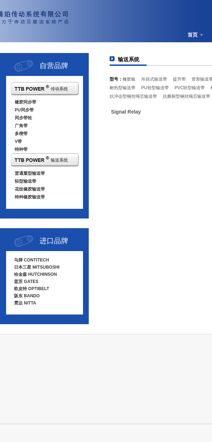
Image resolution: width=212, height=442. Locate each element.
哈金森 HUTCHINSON (35, 274)
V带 (18, 141)
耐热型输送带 (122, 87)
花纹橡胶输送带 (30, 189)
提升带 (179, 79)
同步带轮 (23, 117)
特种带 (21, 149)
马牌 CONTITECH (31, 260)
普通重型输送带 (30, 173)
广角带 (21, 125)
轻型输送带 (25, 181)
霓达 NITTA (25, 303)
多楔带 (21, 133)
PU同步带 (24, 109)
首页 (193, 34)
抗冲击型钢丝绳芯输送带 (133, 96)
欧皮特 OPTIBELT (31, 288)
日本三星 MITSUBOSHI (37, 267)
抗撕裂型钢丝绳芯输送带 (186, 96)
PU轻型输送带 (155, 87)
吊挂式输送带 (154, 79)
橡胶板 (129, 79)
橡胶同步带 (25, 102)
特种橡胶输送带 (30, 197)
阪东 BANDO (27, 295)
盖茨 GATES (26, 281)
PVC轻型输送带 (190, 87)
